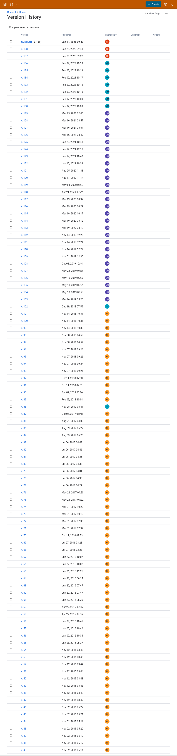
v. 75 (23, 499)
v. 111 (24, 242)
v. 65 (23, 571)
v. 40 (23, 750)
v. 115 (24, 213)
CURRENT (26, 41)
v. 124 (24, 149)
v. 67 (23, 557)
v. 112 (24, 235)
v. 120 (24, 177)
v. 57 (23, 628)
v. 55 (23, 642)
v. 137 (24, 56)
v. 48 (23, 692)
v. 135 (24, 70)
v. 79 (23, 471)
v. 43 (23, 728)
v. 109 (24, 256)
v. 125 (24, 142)
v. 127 (24, 127)
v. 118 (24, 192)
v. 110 (24, 249)
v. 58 (23, 621)
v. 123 (24, 156)
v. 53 (23, 657)
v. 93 (23, 371)
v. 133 (24, 84)
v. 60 (23, 607)
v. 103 (24, 299)
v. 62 (23, 592)
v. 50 (23, 678)
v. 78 (23, 478)
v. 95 (23, 356)
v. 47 (23, 700)
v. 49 (23, 685)
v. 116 (24, 206)
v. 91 (23, 385)
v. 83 (23, 442)
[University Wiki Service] (18, 4)
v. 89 (23, 399)
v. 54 (23, 650)
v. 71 (23, 528)
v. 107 (24, 270)
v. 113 (24, 227)
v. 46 (23, 707)
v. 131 (24, 99)
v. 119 (24, 185)
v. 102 (24, 306)
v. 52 (23, 664)
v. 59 (23, 614)
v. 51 (23, 671)
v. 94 (23, 363)
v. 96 (23, 349)
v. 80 (23, 464)
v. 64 (23, 578)
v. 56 (23, 635)
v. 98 (23, 335)
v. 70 (23, 535)
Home (22, 12)
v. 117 (24, 199)
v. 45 (23, 714)
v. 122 (24, 163)
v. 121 (24, 170)
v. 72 (23, 521)
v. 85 (23, 428)
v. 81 (23, 456)
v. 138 (24, 49)
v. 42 (23, 735)
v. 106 (24, 278)
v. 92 (23, 378)
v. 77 (23, 485)
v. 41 (23, 743)
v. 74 (23, 506)
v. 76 (23, 492)
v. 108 (24, 263)
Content (11, 12)
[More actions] (166, 13)
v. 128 (24, 120)
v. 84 (23, 435)
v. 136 (24, 63)
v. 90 (23, 392)
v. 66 (23, 564)
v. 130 (24, 106)
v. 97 (23, 342)
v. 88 (23, 406)
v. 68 (23, 549)
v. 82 (23, 449)
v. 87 (23, 413)
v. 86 (23, 421)
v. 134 (24, 77)
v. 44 (23, 721)
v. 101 (24, 313)
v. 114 (24, 220)
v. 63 (23, 585)
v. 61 (23, 599)
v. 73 (23, 514)
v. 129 (24, 113)
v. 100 (24, 320)
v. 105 (24, 285)
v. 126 (24, 134)
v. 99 (23, 328)
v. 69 (23, 542)
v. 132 (24, 91)
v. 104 (24, 292)
